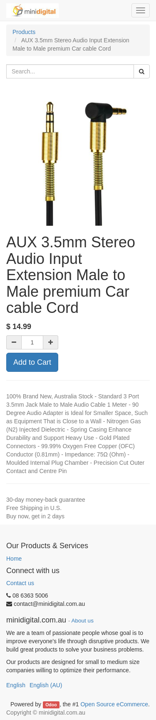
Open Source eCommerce (114, 704)
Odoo (51, 704)
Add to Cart (32, 362)
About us (83, 620)
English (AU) (46, 685)
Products (23, 32)
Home (14, 558)
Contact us (20, 583)
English (15, 685)
